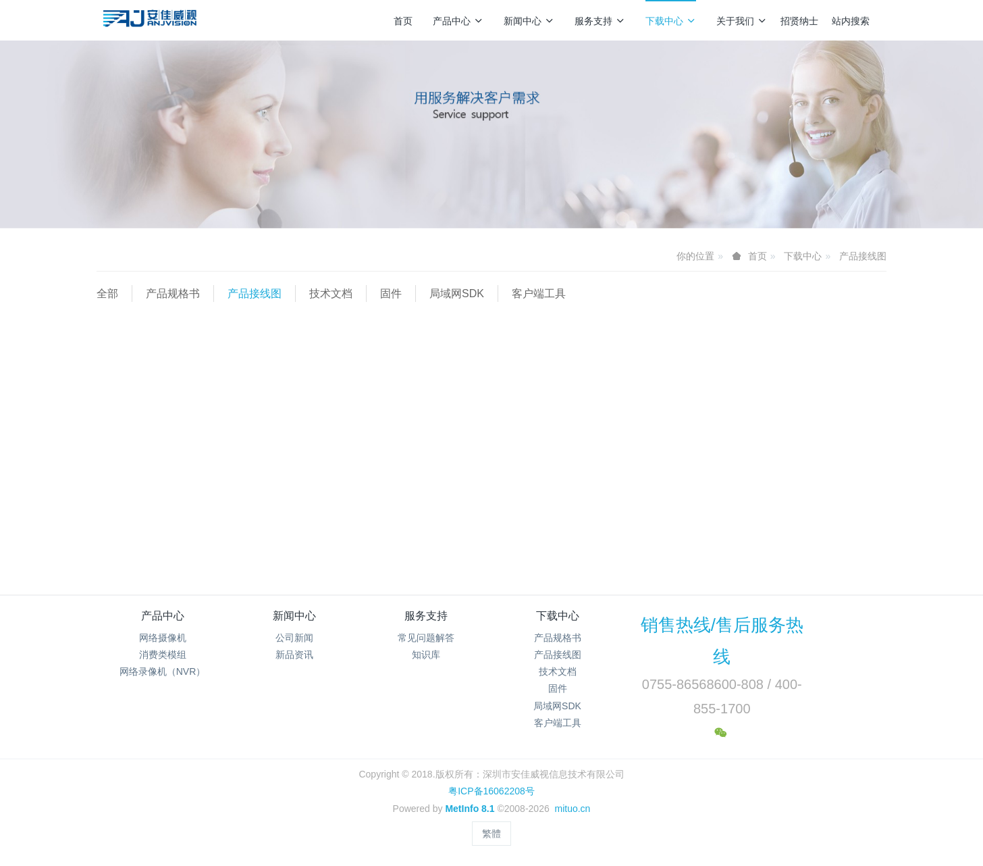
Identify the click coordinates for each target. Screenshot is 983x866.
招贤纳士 (799, 21)
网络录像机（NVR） (162, 671)
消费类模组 (162, 654)
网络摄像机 (162, 637)
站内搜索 (851, 21)
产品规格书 (173, 293)
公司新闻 (294, 637)
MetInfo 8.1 (469, 808)
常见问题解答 (426, 637)
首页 (403, 21)
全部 (107, 293)
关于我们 (741, 21)
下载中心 (670, 21)
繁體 (491, 833)
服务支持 (600, 21)
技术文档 (330, 293)
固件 (391, 293)
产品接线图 (862, 256)
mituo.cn (572, 808)
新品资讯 (294, 654)
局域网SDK (456, 293)
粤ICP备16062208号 (491, 791)
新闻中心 (529, 21)
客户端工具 (539, 293)
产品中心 (458, 21)
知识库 (426, 654)
